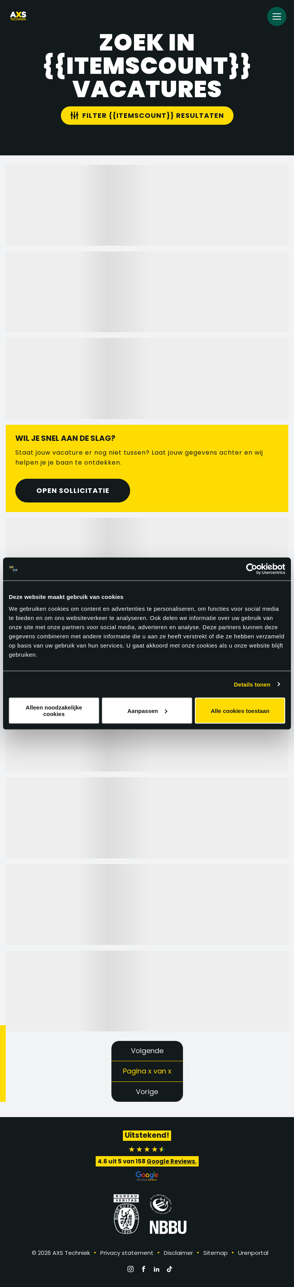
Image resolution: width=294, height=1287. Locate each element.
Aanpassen (147, 710)
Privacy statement (127, 1253)
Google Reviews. (172, 1161)
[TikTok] (169, 1269)
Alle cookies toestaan (240, 710)
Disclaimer (178, 1253)
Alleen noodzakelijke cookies (54, 710)
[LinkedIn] (156, 1269)
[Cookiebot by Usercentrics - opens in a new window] (251, 568)
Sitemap (215, 1253)
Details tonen (252, 684)
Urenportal (253, 1253)
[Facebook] (143, 1269)
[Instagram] (130, 1269)
